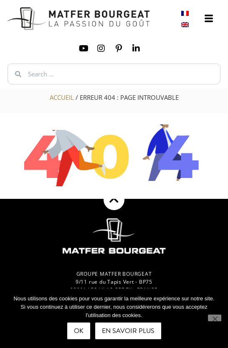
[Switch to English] (185, 24)
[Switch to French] (185, 13)
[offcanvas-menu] (209, 18)
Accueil (62, 97)
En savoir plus (128, 331)
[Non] (215, 318)
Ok (79, 331)
